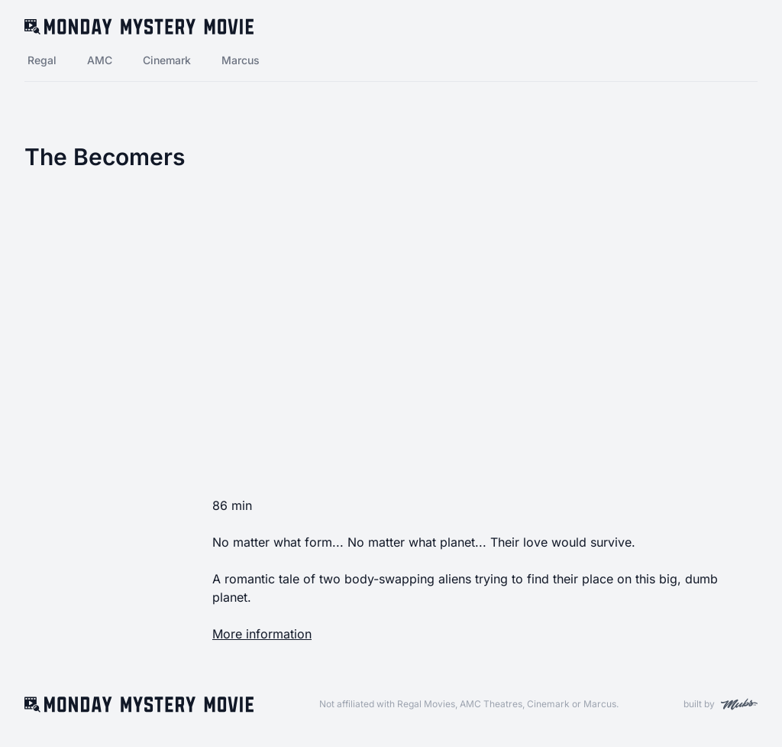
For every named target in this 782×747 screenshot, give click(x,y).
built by (720, 704)
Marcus (240, 60)
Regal (42, 60)
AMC (99, 60)
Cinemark (167, 60)
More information (262, 633)
